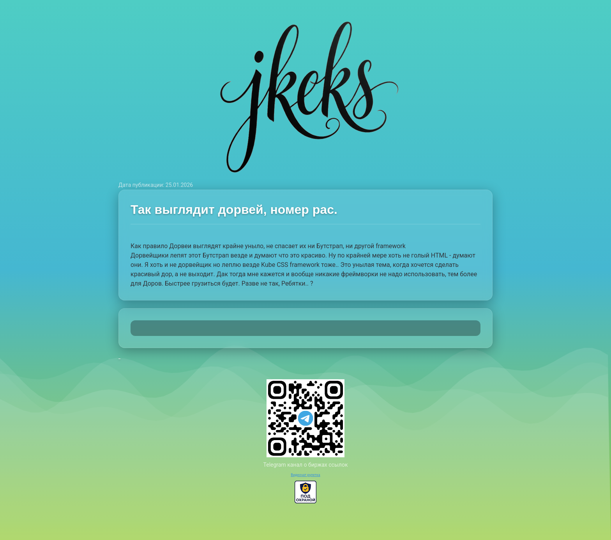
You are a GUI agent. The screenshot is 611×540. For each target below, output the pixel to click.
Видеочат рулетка (305, 475)
